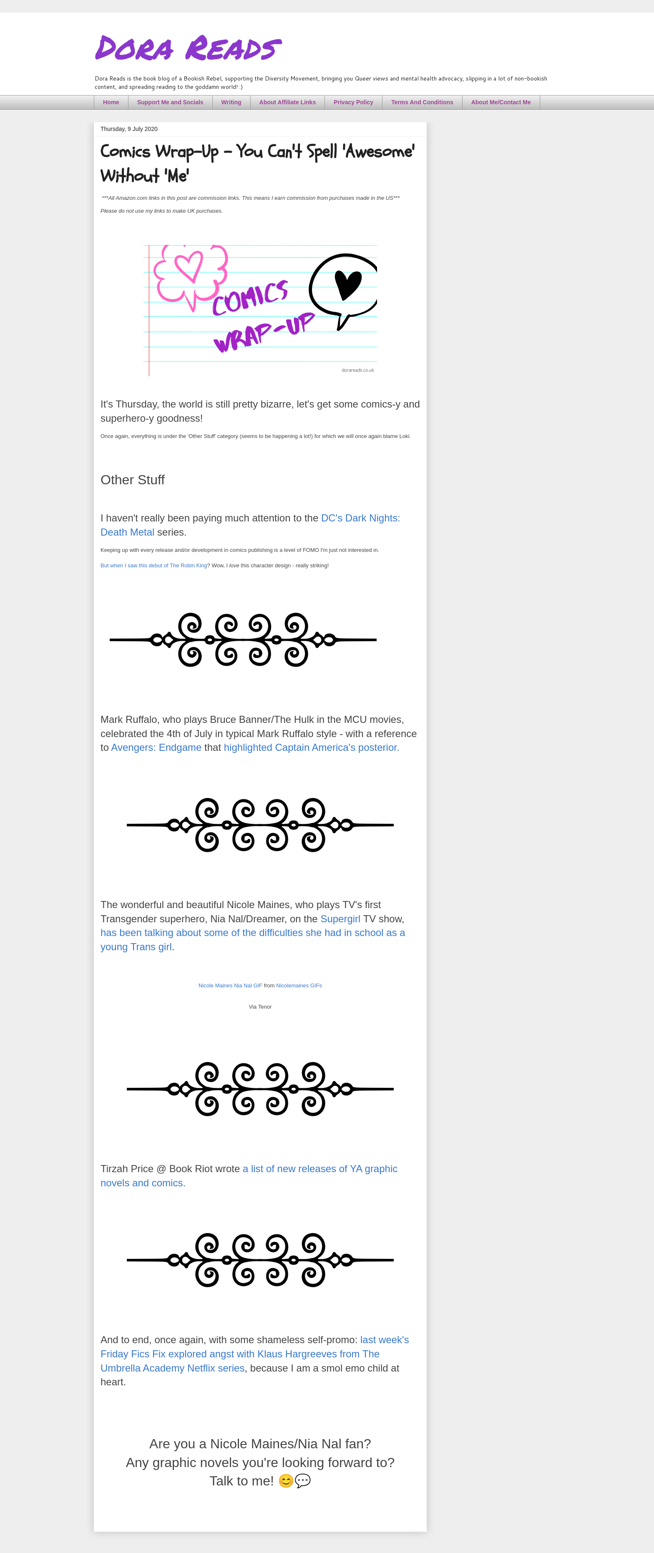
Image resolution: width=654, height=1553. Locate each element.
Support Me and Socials (170, 102)
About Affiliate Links (287, 102)
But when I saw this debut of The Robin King (154, 565)
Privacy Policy (353, 102)
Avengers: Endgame (156, 747)
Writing (231, 102)
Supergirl (340, 918)
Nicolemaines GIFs (299, 985)
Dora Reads (184, 46)
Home (111, 102)
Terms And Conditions (422, 102)
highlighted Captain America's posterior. (312, 747)
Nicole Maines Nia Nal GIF (230, 985)
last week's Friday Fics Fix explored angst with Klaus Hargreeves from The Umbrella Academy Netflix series (255, 1353)
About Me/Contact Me (501, 102)
